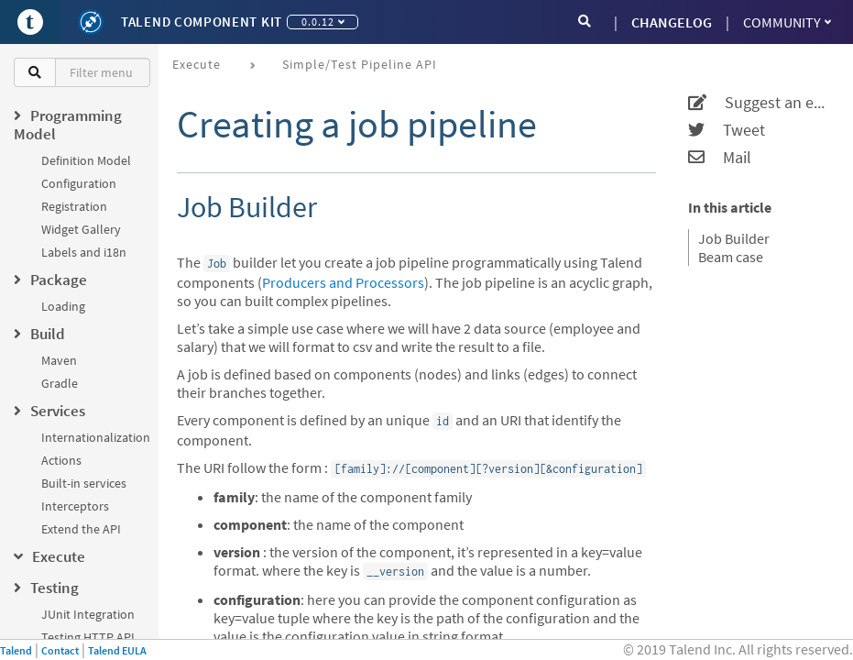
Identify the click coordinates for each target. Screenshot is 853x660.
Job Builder (734, 238)
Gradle (59, 383)
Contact (60, 650)
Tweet (726, 130)
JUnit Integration (88, 614)
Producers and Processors (343, 282)
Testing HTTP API (88, 637)
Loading (63, 306)
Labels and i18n (83, 252)
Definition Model (86, 160)
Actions (61, 460)
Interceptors (75, 506)
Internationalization (95, 437)
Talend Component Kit (201, 21)
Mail (719, 157)
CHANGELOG (671, 22)
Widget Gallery (81, 229)
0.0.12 (322, 21)
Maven (59, 360)
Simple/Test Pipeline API (359, 64)
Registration (74, 206)
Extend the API (81, 529)
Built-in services (83, 483)
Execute (196, 64)
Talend (16, 650)
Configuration (78, 183)
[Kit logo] (90, 22)
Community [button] (787, 22)
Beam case (730, 257)
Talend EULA (117, 650)
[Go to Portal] (30, 22)
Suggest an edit (759, 103)
